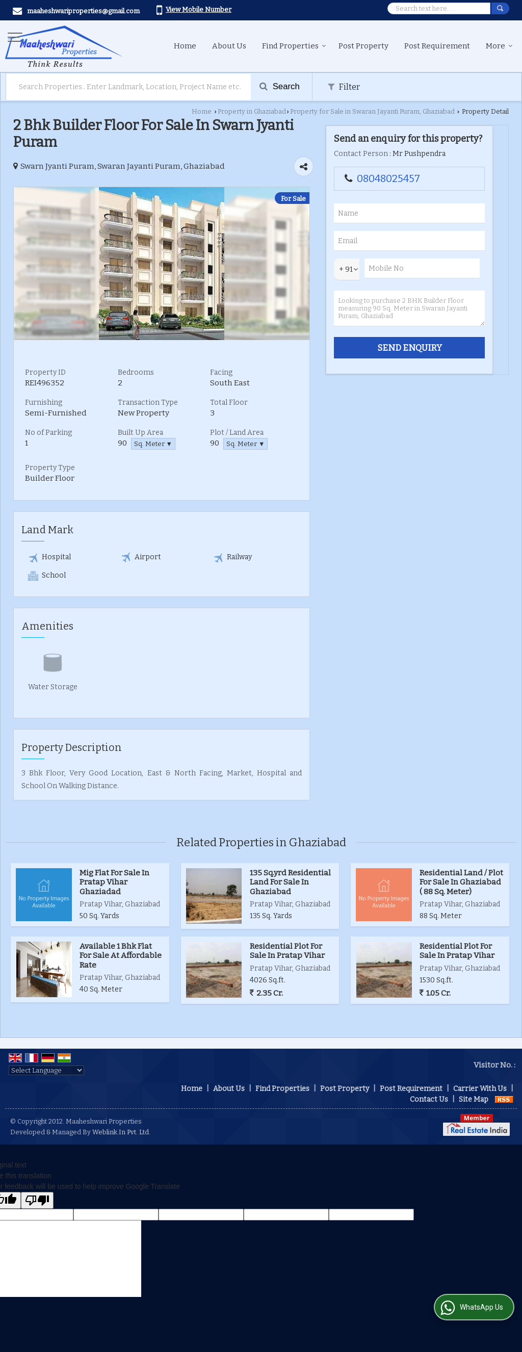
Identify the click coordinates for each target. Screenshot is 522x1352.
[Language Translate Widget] (46, 1070)
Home (185, 45)
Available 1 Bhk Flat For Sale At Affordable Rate (121, 956)
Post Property (363, 45)
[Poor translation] (37, 1200)
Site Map (473, 1099)
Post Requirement (437, 45)
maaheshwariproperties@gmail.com (83, 11)
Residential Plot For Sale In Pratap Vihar (287, 951)
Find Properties (294, 45)
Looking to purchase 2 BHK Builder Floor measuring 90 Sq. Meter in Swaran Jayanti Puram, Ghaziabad (409, 308)
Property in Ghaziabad (252, 111)
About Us (229, 45)
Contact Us (429, 1099)
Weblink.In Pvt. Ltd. (121, 1132)
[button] (198, 9)
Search (279, 86)
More (499, 45)
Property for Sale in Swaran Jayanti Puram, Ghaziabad (372, 111)
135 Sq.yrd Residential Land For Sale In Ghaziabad (290, 882)
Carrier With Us (480, 1088)
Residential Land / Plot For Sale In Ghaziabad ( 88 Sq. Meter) (461, 882)
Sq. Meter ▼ (153, 444)
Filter (344, 87)
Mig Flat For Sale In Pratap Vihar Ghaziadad (114, 882)
